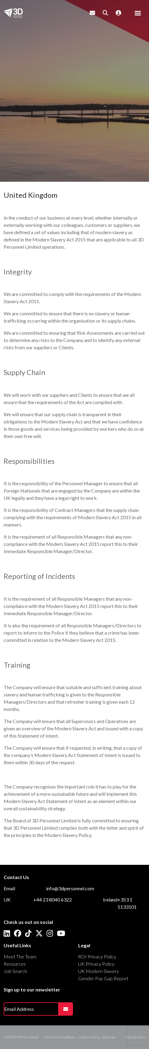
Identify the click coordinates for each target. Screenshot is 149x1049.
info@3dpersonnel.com (70, 888)
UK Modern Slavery (98, 971)
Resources (15, 964)
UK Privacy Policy (96, 964)
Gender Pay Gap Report (103, 978)
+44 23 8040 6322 (52, 899)
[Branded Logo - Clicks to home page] (13, 13)
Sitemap (108, 1037)
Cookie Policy (89, 1037)
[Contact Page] (92, 12)
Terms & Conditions (60, 1037)
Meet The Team (20, 956)
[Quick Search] (105, 12)
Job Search (15, 971)
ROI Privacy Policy (97, 956)
